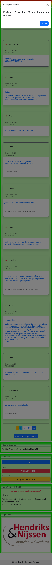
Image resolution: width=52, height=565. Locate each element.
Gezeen (44, 23)
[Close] (47, 5)
